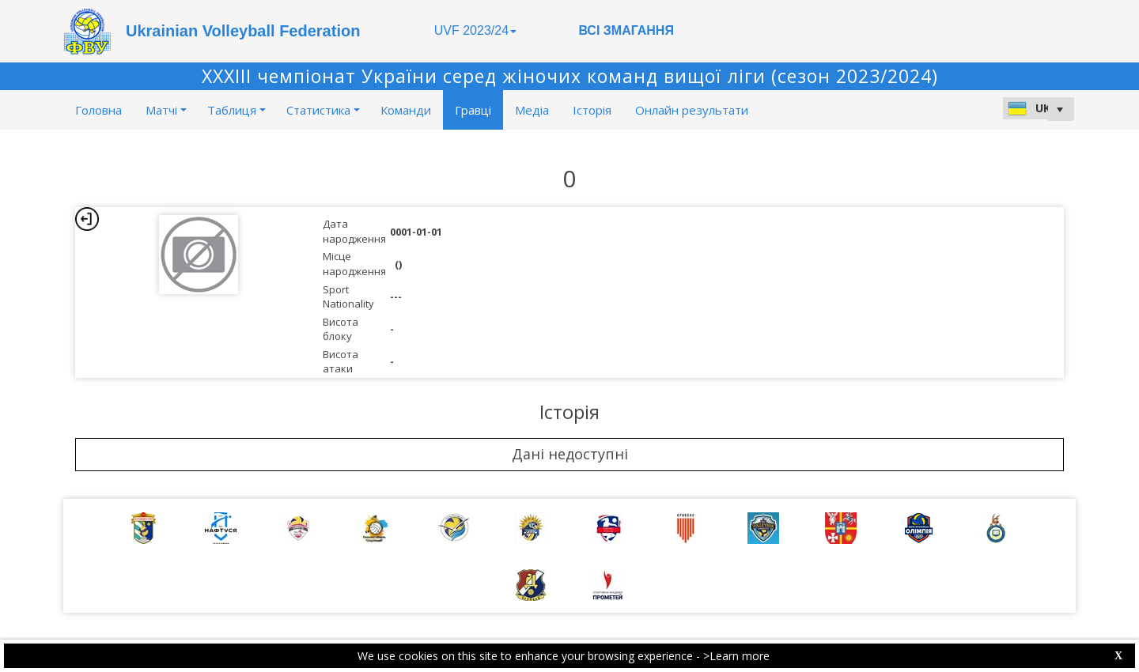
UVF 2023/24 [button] (475, 30)
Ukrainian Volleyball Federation (243, 31)
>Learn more (736, 655)
